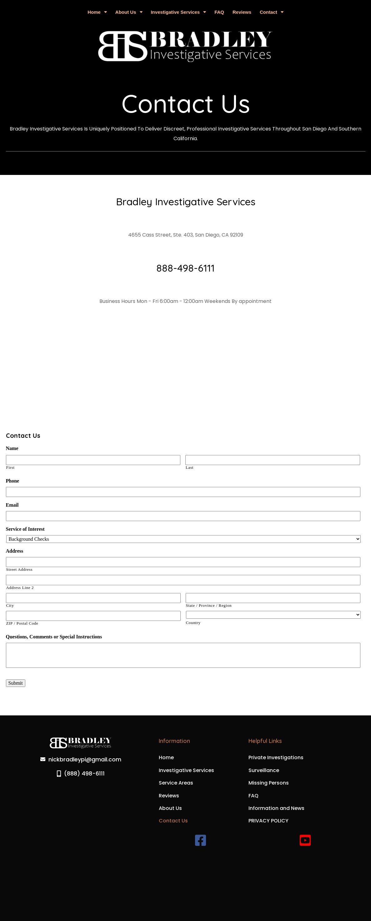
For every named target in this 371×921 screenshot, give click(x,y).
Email (12, 505)
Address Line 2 (20, 588)
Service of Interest (25, 529)
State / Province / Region (209, 605)
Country (193, 623)
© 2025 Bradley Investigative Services (185, 889)
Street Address (19, 569)
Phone (12, 481)
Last (189, 467)
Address (14, 551)
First (10, 467)
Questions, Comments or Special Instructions (54, 636)
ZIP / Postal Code (22, 623)
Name (12, 448)
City (10, 605)
